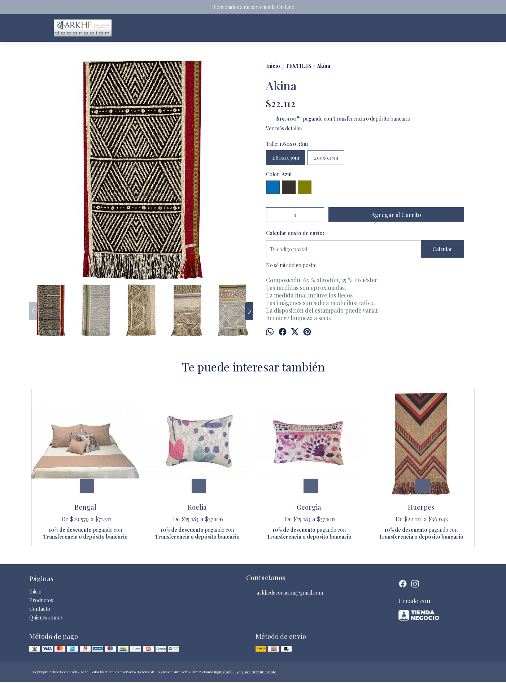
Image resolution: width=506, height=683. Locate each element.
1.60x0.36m (285, 157)
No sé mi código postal (291, 265)
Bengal (85, 507)
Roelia (197, 507)
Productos (41, 600)
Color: (279, 174)
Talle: (287, 143)
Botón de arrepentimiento (255, 671)
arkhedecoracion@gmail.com (284, 592)
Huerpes (421, 507)
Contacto (39, 608)
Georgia (309, 507)
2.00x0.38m (326, 158)
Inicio (35, 591)
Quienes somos (46, 617)
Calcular (442, 249)
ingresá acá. (223, 671)
